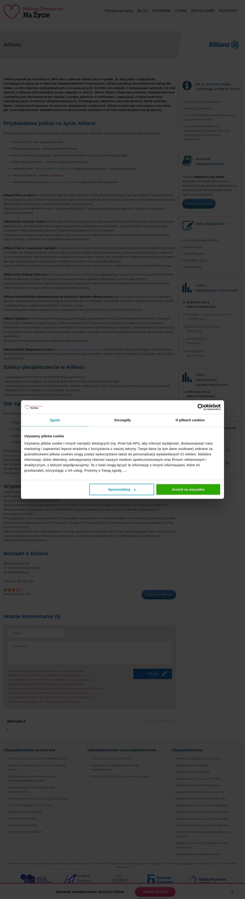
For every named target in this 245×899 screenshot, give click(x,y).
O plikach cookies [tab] (190, 420)
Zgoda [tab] (55, 420)
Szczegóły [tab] (122, 420)
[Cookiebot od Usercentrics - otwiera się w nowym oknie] (201, 407)
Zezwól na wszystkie (188, 489)
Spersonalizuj (122, 489)
